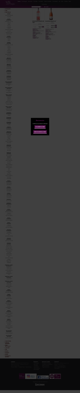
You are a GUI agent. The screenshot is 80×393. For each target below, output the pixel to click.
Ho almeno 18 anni (40, 126)
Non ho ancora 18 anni (40, 131)
